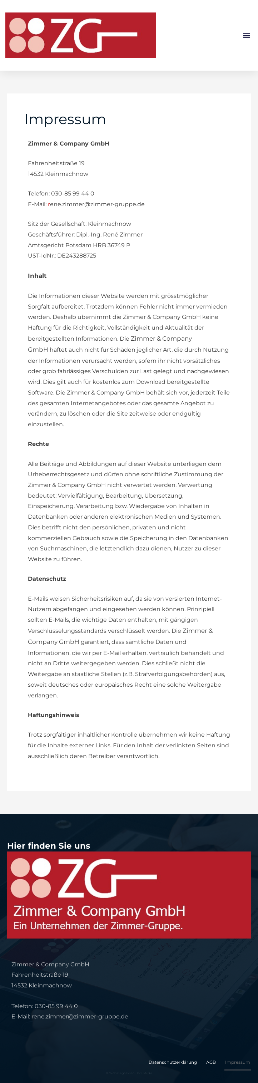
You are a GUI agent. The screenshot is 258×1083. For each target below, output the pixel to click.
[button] (247, 35)
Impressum (237, 1062)
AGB (211, 1062)
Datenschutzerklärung (173, 1062)
